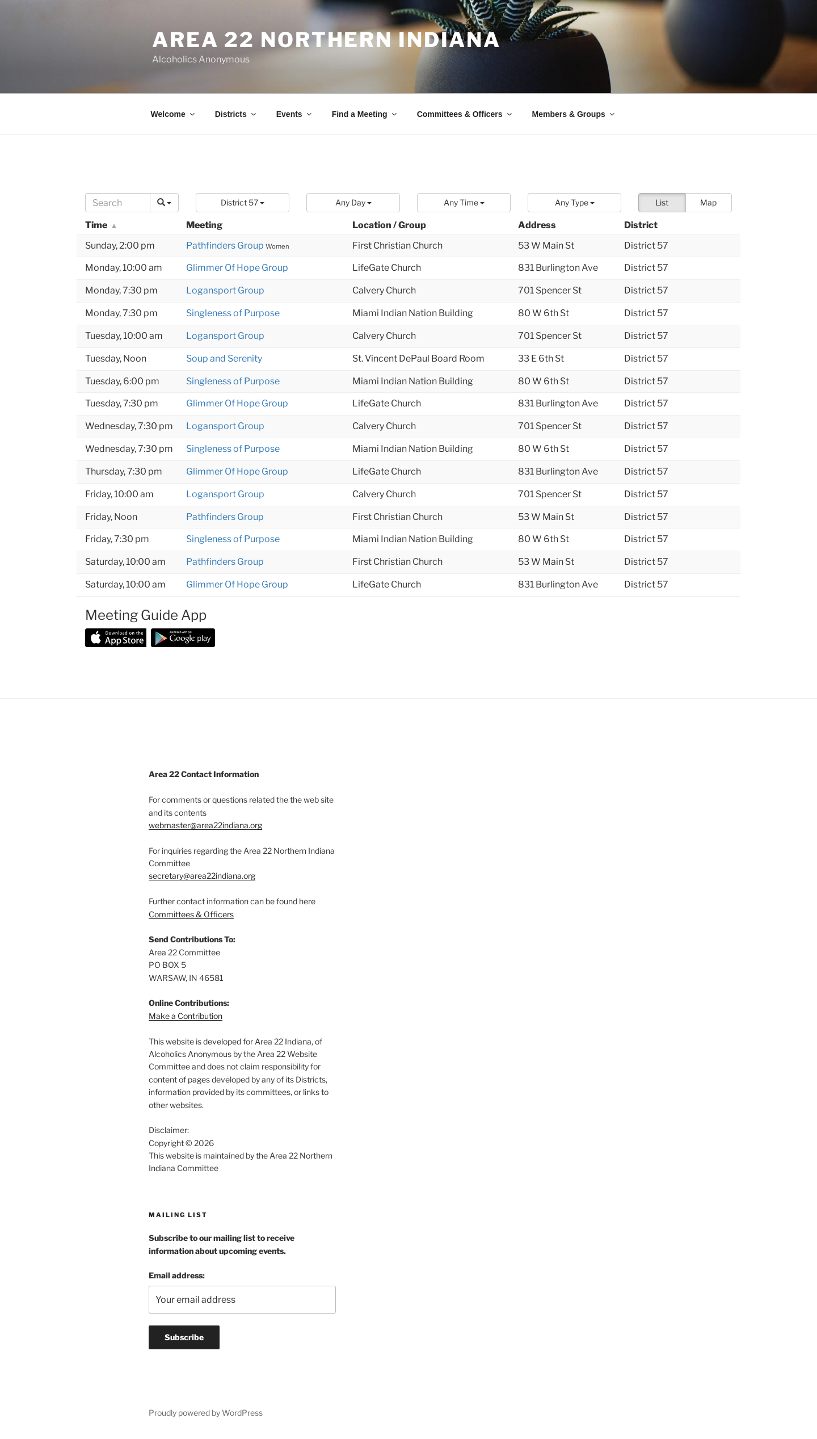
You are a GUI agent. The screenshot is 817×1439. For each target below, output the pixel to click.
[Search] (117, 202)
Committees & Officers (465, 114)
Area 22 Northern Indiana (326, 39)
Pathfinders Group (226, 245)
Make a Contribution (185, 1016)
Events (294, 114)
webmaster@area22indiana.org (205, 825)
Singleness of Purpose (233, 313)
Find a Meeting (365, 114)
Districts (236, 114)
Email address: (177, 1275)
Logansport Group (225, 290)
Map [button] (708, 202)
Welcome (173, 114)
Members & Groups (574, 114)
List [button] (661, 202)
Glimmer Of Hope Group (237, 267)
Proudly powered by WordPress (206, 1412)
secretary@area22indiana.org (202, 875)
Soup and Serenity (224, 358)
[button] (242, 202)
